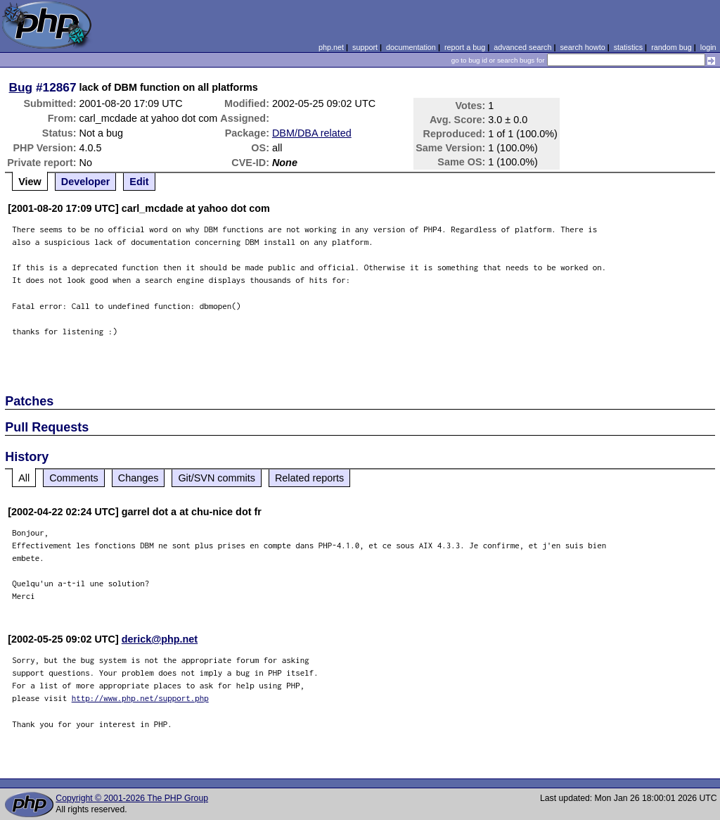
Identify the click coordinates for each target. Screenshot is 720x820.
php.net (331, 47)
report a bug (464, 47)
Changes (138, 478)
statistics (628, 47)
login (708, 47)
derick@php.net (160, 639)
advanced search (522, 47)
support (365, 47)
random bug (671, 47)
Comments (73, 478)
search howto (582, 47)
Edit (138, 181)
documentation (411, 47)
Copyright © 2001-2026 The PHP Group (132, 798)
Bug (21, 87)
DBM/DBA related (312, 133)
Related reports (309, 478)
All (24, 478)
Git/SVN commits (216, 478)
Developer (85, 181)
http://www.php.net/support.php (140, 697)
